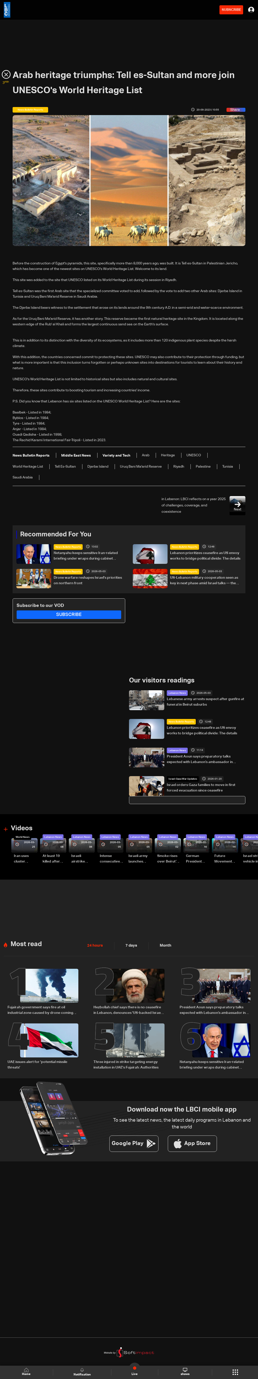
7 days (130, 945)
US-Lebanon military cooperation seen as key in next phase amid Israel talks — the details (204, 581)
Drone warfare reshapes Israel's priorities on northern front (88, 580)
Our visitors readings (162, 680)
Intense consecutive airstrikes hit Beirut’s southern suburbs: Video (110, 859)
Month (163, 945)
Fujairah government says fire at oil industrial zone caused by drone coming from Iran (40, 1010)
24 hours (94, 945)
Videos (22, 828)
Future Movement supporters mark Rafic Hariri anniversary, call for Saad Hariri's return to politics (225, 859)
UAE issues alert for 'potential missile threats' (37, 1064)
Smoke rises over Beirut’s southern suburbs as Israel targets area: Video (168, 859)
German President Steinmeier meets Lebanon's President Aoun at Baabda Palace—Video (195, 859)
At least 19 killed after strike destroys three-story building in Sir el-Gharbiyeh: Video (53, 859)
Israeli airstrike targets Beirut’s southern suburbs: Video (78, 859)
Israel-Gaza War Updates (183, 779)
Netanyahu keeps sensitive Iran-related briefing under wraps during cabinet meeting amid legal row (86, 556)
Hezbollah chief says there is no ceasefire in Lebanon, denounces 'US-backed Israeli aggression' (127, 1010)
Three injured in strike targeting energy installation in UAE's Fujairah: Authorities (125, 1064)
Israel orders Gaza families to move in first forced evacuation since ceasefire (201, 787)
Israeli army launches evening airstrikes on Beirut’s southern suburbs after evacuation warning (139, 859)
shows (185, 1372)
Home (26, 1372)
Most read (26, 944)
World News (22, 837)
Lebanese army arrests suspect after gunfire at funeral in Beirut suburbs (205, 701)
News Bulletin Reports (68, 547)
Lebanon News (177, 693)
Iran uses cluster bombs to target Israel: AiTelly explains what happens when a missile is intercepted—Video (25, 859)
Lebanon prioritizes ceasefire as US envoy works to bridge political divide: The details (205, 555)
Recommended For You (55, 534)
